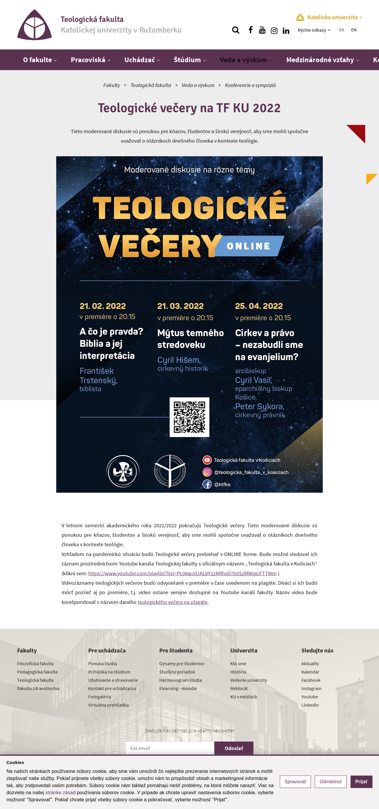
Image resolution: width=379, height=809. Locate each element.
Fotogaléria (99, 697)
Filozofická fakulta (35, 663)
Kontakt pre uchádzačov (112, 688)
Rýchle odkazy (312, 30)
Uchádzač (139, 59)
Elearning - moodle (178, 688)
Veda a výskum (243, 59)
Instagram (311, 688)
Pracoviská (88, 59)
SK (341, 30)
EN (353, 30)
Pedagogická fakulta (37, 672)
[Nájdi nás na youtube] (262, 30)
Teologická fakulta (151, 85)
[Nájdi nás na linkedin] (286, 30)
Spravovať (295, 781)
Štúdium (187, 59)
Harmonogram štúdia (180, 680)
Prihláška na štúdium (109, 672)
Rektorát (239, 688)
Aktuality (310, 663)
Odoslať (234, 748)
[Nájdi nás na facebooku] (250, 30)
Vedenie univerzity (248, 680)
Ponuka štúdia (102, 663)
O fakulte (37, 59)
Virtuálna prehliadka (108, 705)
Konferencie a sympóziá (250, 85)
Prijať (361, 781)
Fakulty (111, 85)
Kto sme (238, 663)
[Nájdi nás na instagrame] (274, 30)
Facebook (311, 680)
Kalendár (310, 672)
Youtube (309, 697)
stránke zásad (61, 792)
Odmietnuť (330, 781)
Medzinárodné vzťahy (320, 59)
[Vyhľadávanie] (236, 30)
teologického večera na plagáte (173, 602)
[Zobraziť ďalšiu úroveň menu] (329, 30)
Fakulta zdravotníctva (38, 688)
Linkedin (310, 705)
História (238, 672)
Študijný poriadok (177, 672)
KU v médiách (243, 697)
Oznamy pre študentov (181, 663)
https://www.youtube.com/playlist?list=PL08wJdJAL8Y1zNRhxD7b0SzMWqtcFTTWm (182, 573)
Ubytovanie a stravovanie (113, 680)
